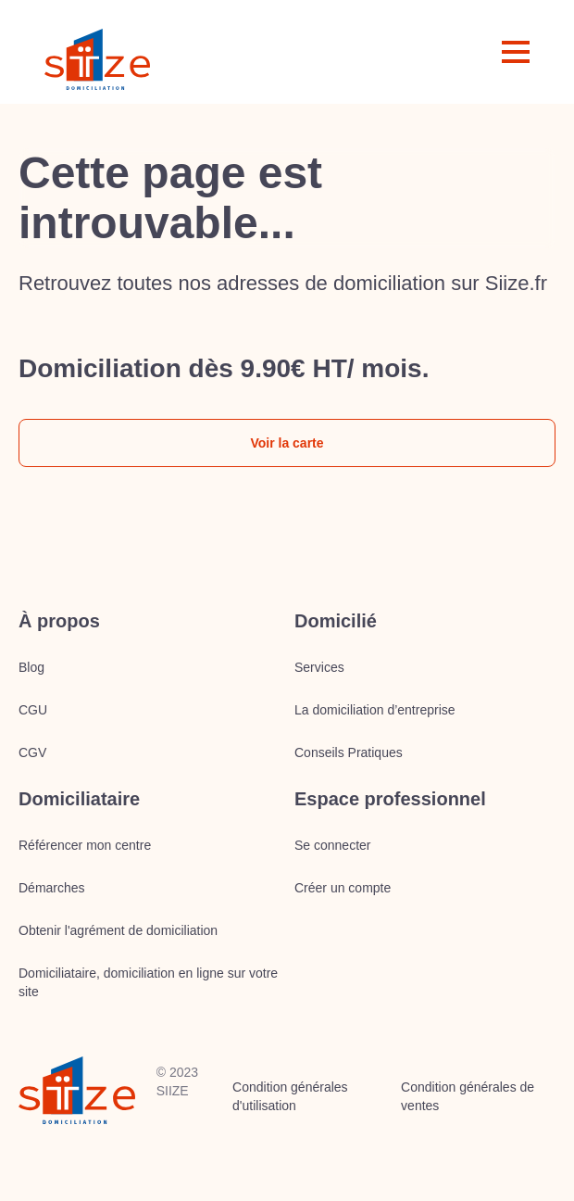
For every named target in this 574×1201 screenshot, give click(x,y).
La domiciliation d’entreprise (374, 709)
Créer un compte (342, 887)
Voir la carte (286, 443)
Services (319, 667)
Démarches (52, 887)
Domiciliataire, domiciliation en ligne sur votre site (148, 982)
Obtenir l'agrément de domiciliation (118, 930)
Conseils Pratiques (348, 752)
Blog (31, 667)
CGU (33, 709)
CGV (32, 752)
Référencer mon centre (85, 845)
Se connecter (332, 845)
